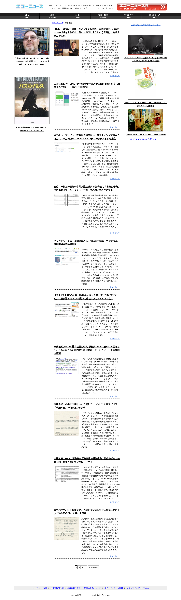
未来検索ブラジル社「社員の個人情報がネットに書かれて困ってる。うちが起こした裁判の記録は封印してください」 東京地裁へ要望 (86, 350)
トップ (35, 588)
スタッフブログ (133, 588)
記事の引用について (92, 588)
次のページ (93, 567)
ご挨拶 (44, 588)
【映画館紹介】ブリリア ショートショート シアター (146, 135)
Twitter (146, 588)
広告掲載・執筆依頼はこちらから (145, 25)
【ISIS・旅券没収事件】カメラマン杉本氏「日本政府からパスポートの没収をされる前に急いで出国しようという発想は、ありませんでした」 (86, 32)
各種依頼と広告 (73, 588)
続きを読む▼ (115, 76)
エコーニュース (57, 23)
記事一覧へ (42, 73)
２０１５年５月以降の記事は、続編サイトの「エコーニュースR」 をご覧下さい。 (82, 8)
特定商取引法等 (57, 588)
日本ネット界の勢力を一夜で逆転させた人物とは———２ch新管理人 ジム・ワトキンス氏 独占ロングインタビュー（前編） (31, 61)
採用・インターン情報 (113, 588)
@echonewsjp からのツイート (145, 139)
